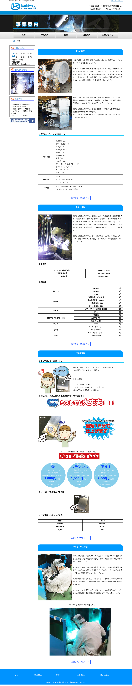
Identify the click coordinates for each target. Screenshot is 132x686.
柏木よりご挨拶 (21, 70)
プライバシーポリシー (117, 0)
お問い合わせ (107, 35)
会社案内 (86, 35)
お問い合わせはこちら (80, 662)
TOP (24, 35)
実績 (66, 35)
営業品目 (18, 99)
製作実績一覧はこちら (80, 198)
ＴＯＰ (16, 675)
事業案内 (44, 35)
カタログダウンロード (80, 538)
